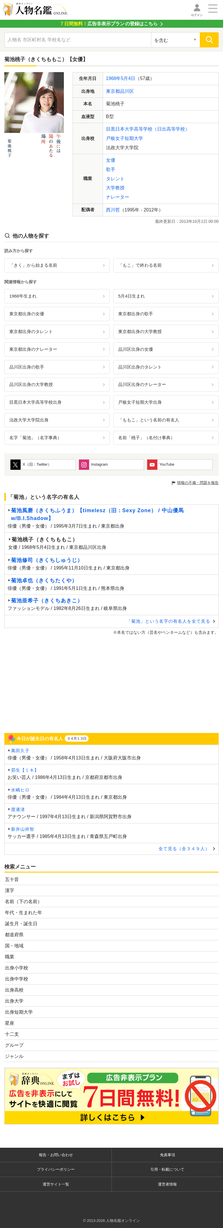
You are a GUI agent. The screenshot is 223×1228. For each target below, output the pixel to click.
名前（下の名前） (23, 901)
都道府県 (14, 934)
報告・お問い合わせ (56, 1155)
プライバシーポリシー (56, 1169)
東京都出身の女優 (26, 313)
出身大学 (14, 1001)
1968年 (113, 78)
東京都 (113, 91)
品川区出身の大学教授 (31, 384)
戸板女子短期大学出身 (140, 402)
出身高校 (14, 989)
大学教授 (115, 187)
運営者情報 (167, 1184)
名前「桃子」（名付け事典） (146, 437)
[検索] (209, 39)
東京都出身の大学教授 (140, 331)
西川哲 (113, 209)
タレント (115, 178)
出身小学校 (16, 967)
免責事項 (167, 1155)
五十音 (12, 879)
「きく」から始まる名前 (33, 265)
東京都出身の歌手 (135, 313)
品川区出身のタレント (140, 366)
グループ (14, 1045)
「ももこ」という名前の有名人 (148, 419)
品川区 (127, 91)
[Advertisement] (111, 683)
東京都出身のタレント (31, 331)
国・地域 (14, 945)
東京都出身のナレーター (33, 349)
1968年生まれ (23, 295)
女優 (110, 160)
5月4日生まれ (131, 295)
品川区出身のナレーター (142, 384)
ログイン (197, 15)
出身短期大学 (19, 1012)
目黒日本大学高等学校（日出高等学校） (148, 129)
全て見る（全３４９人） (184, 848)
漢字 (9, 890)
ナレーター (117, 197)
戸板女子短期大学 (124, 138)
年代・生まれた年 (23, 912)
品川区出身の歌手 (26, 366)
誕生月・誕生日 (21, 923)
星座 (9, 1023)
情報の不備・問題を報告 (198, 482)
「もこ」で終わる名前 (140, 265)
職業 (9, 956)
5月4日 (128, 78)
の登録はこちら (109, 23)
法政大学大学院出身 (28, 419)
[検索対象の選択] (175, 39)
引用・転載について (167, 1169)
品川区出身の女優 (135, 349)
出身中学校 (16, 978)
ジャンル (14, 1056)
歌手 (110, 169)
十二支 (12, 1034)
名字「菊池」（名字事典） (35, 437)
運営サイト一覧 (56, 1184)
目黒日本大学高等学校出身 (35, 402)
